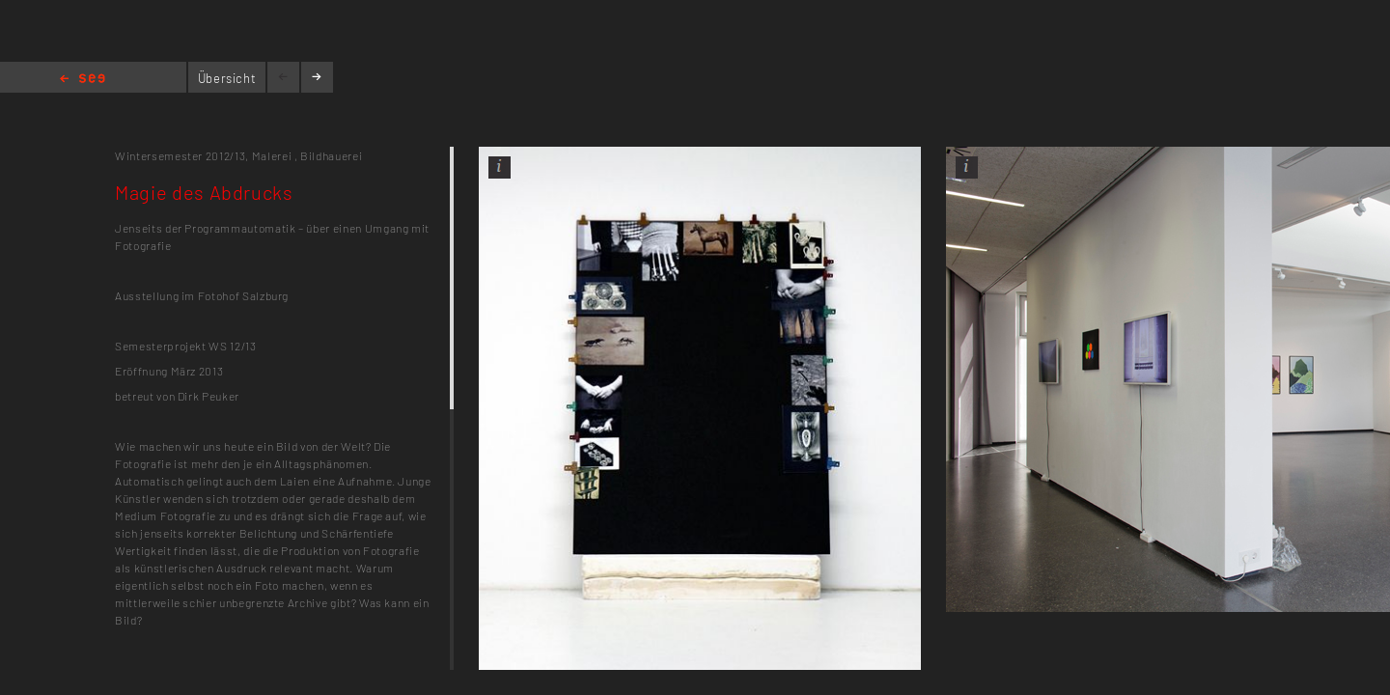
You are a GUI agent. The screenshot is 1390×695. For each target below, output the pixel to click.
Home (82, 80)
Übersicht (227, 78)
